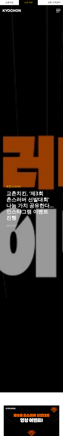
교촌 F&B (28, 2)
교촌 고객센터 (54, 2)
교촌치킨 (9, 2)
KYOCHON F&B (12, 10)
